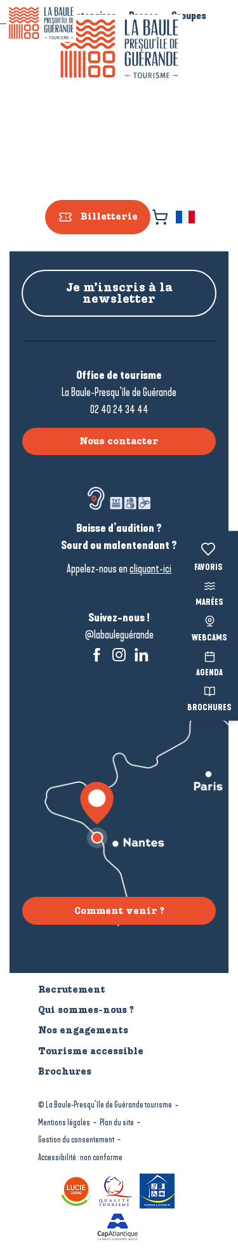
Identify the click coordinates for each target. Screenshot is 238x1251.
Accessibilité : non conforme (80, 1157)
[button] (186, 217)
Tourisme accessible (90, 1051)
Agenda (209, 662)
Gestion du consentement (76, 1139)
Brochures (209, 697)
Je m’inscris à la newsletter (119, 293)
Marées (209, 591)
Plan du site (117, 1122)
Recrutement (71, 989)
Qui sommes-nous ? (86, 1010)
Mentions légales (64, 1122)
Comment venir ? (119, 911)
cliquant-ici (150, 569)
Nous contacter (119, 441)
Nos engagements (83, 1030)
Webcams (209, 627)
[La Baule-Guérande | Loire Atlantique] (41, 23)
